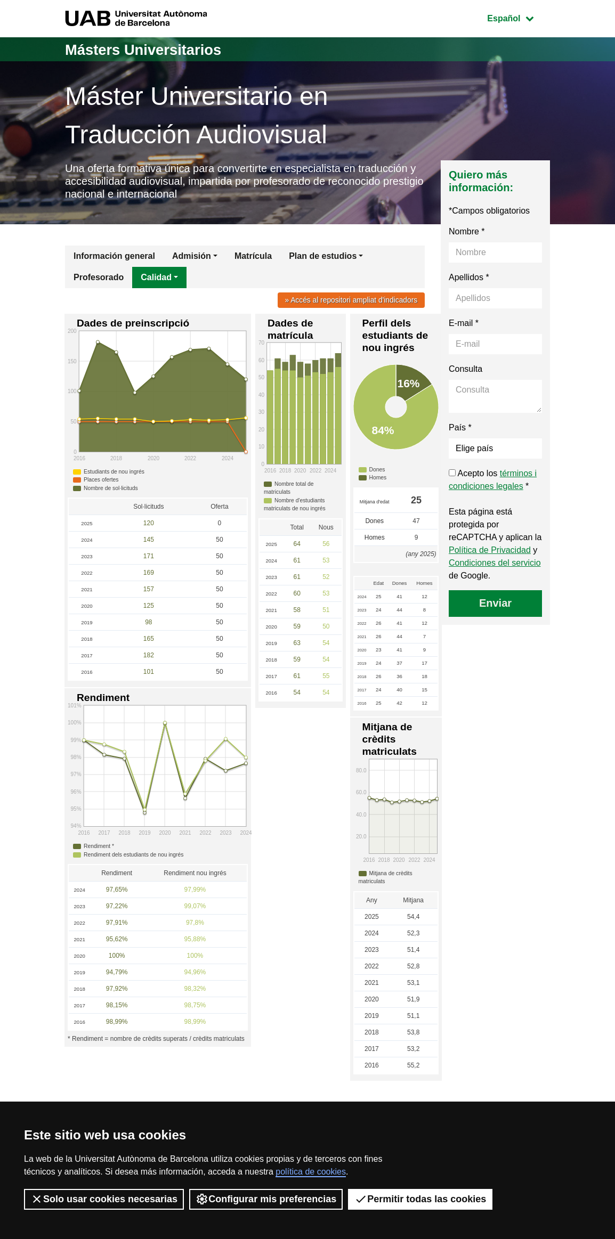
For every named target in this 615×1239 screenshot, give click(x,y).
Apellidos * (469, 281)
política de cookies (311, 1171)
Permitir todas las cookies (420, 1199)
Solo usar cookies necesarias (103, 1199)
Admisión (191, 259)
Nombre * (467, 235)
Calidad (156, 281)
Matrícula (253, 259)
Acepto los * (493, 483)
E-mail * (464, 326)
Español (518, 17)
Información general (114, 259)
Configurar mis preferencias (266, 1199)
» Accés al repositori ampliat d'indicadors (348, 303)
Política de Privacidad (490, 553)
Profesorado (99, 281)
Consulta (465, 372)
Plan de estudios (323, 259)
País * (460, 431)
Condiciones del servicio (495, 566)
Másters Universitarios (151, 49)
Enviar (495, 607)
